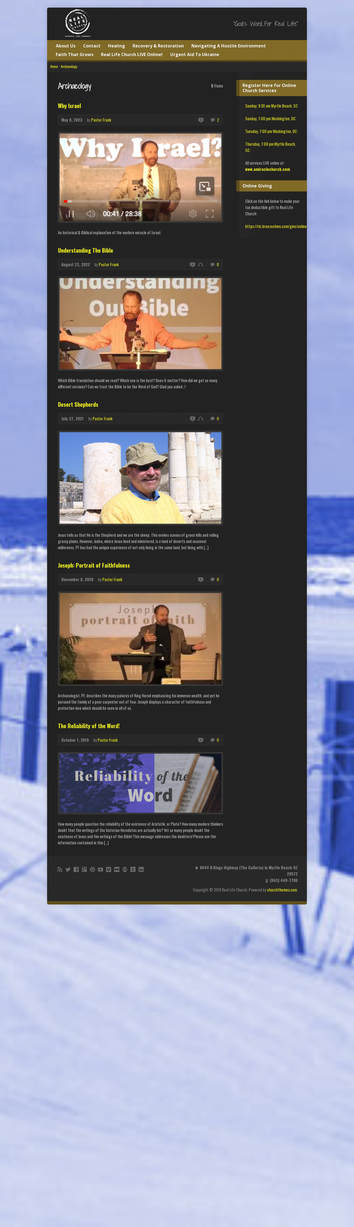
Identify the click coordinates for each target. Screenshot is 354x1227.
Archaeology (69, 66)
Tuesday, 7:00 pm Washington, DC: (271, 131)
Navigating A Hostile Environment (228, 46)
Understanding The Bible (85, 250)
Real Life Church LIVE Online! (132, 54)
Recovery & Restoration (158, 46)
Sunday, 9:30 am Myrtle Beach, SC (271, 106)
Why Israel (69, 106)
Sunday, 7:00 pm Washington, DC (270, 118)
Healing (116, 46)
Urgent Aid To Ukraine (194, 54)
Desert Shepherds (78, 404)
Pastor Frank (101, 120)
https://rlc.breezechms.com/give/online (276, 226)
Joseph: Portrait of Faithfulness (94, 565)
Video (201, 120)
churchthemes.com (282, 890)
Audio (200, 264)
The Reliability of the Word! (89, 726)
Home (54, 66)
